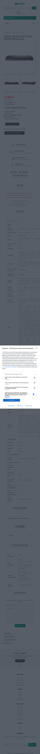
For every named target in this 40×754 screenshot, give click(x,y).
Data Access (20, 405)
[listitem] (20, 374)
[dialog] (20, 377)
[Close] (37, 348)
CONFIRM (11, 400)
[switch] (34, 377)
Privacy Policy (28, 405)
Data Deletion (11, 405)
